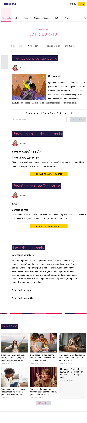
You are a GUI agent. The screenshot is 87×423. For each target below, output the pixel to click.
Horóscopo (43, 29)
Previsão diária (13, 46)
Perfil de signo (74, 46)
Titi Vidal (23, 68)
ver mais (43, 406)
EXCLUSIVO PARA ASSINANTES (49, 173)
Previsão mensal (54, 46)
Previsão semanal (33, 46)
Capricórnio (43, 34)
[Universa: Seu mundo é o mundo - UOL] (10, 4)
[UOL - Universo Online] (17, 4)
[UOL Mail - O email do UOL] (71, 4)
